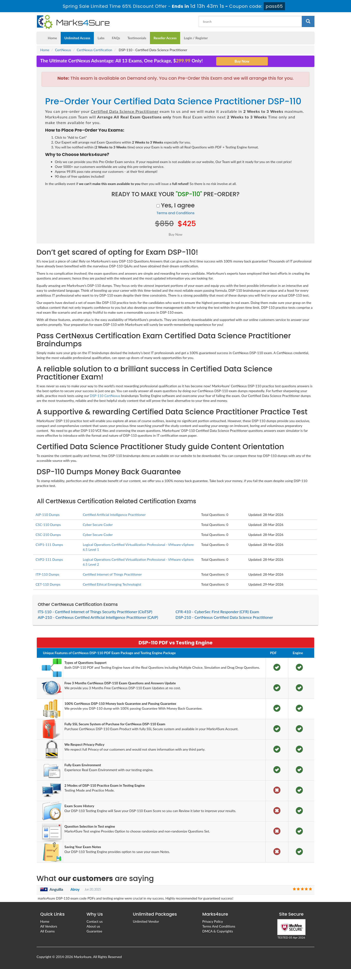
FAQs (116, 38)
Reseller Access (165, 38)
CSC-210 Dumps (48, 535)
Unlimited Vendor (146, 921)
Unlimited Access (77, 38)
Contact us (95, 921)
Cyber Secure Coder (98, 525)
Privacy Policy (212, 921)
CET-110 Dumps (48, 584)
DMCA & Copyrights (217, 931)
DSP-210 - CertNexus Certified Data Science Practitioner (224, 617)
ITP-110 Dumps (47, 574)
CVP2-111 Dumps (49, 559)
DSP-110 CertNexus (105, 396)
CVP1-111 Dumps (49, 545)
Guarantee (94, 931)
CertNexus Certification (94, 50)
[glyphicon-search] (308, 21)
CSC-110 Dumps (48, 525)
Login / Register (196, 38)
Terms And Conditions (218, 926)
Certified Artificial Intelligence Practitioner (114, 515)
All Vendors (48, 926)
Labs (101, 38)
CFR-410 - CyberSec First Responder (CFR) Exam (217, 611)
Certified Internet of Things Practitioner (112, 574)
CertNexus (63, 50)
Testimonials (136, 38)
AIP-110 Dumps (47, 515)
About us (93, 926)
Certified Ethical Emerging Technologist (112, 584)
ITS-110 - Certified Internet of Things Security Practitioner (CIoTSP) (95, 611)
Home (52, 38)
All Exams (47, 931)
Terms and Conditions (175, 213)
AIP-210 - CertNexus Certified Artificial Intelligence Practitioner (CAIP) (98, 617)
